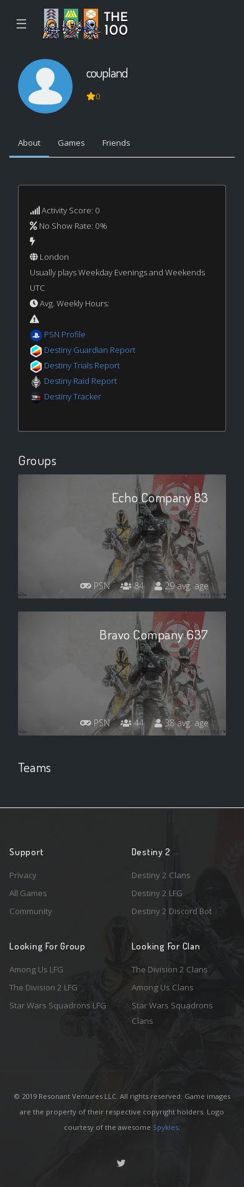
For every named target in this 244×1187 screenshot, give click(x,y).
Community (30, 911)
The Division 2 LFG (43, 987)
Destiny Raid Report (80, 380)
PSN (95, 586)
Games (71, 142)
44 (132, 723)
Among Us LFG (36, 969)
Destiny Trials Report (82, 365)
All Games (28, 893)
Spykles (165, 1127)
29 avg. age (182, 586)
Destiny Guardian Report (89, 349)
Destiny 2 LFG (157, 893)
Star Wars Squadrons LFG (57, 1005)
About (29, 142)
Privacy (23, 875)
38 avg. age (182, 723)
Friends (116, 142)
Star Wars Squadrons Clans (172, 1013)
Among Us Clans (163, 987)
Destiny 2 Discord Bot (172, 911)
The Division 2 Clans (170, 969)
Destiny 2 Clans (161, 875)
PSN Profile (65, 334)
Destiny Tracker (72, 396)
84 (132, 586)
